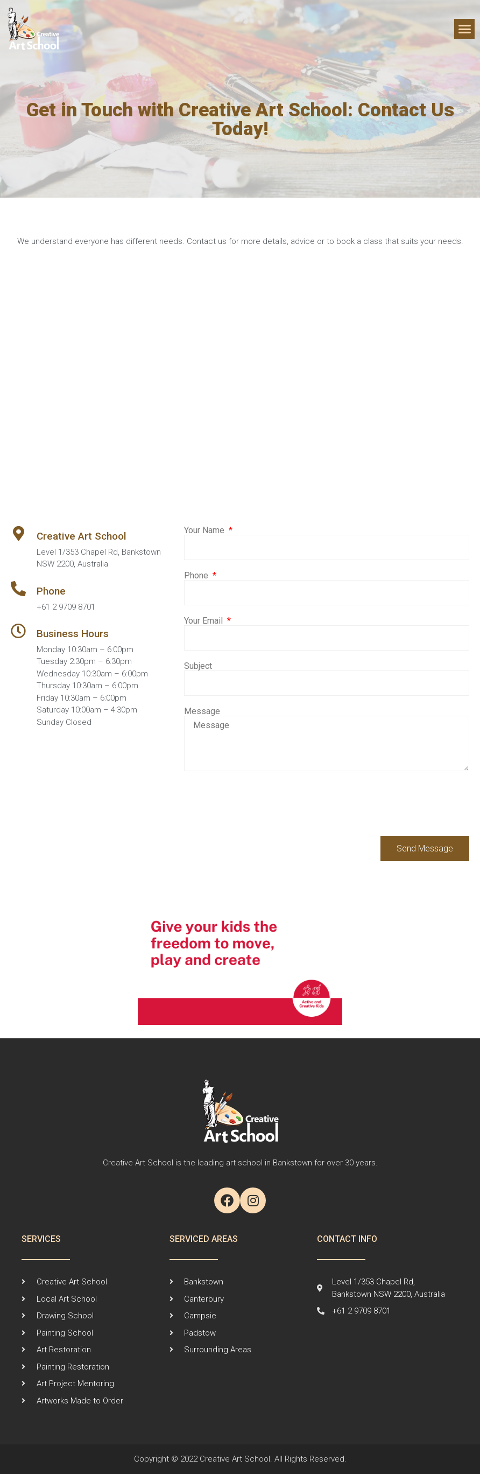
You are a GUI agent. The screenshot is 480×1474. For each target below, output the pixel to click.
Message (202, 711)
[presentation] (266, 804)
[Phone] (18, 588)
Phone (51, 591)
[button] (464, 29)
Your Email (204, 621)
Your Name (205, 530)
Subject (198, 666)
